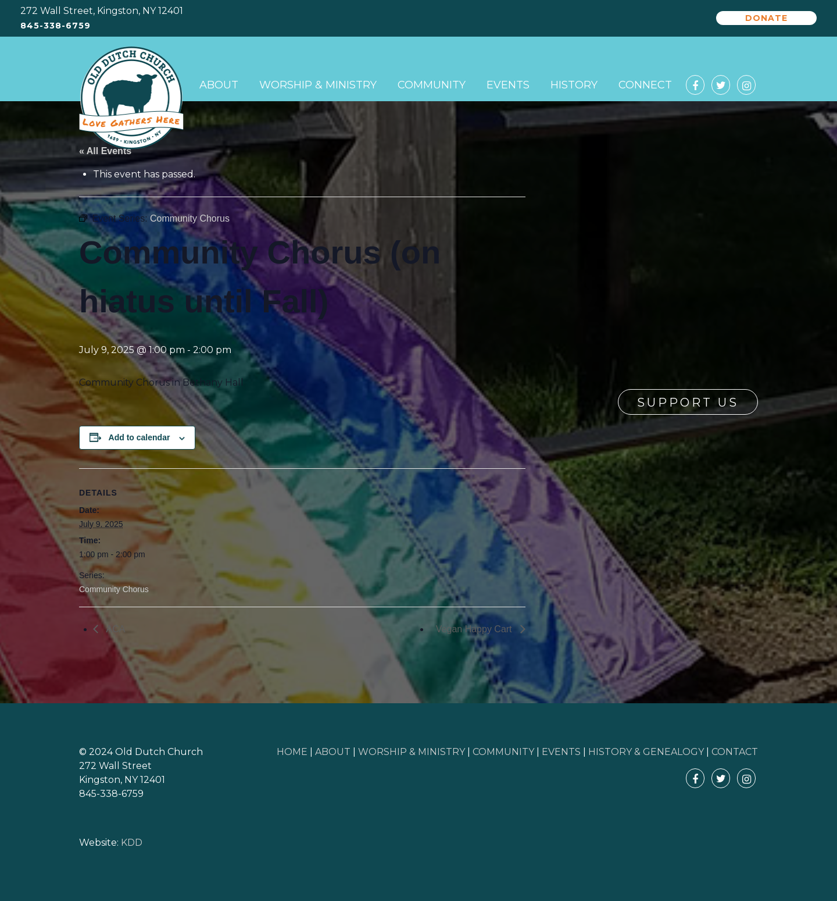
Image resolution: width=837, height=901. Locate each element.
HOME (292, 751)
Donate (766, 18)
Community (432, 85)
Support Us (688, 402)
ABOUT (332, 751)
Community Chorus (114, 589)
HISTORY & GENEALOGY (646, 751)
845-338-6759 (55, 26)
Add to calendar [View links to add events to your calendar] (139, 437)
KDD (131, 842)
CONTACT (734, 751)
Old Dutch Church (131, 98)
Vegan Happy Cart (475, 629)
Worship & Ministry (318, 85)
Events (508, 85)
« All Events (105, 151)
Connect (645, 85)
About (218, 85)
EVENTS (561, 751)
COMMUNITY (503, 751)
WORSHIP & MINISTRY (411, 751)
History (574, 85)
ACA (114, 629)
